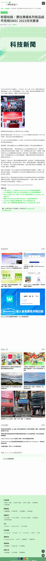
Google (7, 526)
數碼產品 (6, 509)
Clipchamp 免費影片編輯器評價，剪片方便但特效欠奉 (19, 200)
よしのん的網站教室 (8, 458)
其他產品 (30, 511)
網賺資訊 (25, 539)
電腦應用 (7, 546)
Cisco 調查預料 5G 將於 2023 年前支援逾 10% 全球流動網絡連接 (22, 192)
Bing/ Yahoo (15, 526)
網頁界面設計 (8, 519)
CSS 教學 (7, 517)
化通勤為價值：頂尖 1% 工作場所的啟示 (11, 446)
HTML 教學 (16, 517)
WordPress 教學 (26, 517)
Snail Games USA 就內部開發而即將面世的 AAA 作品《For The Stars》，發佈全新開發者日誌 (22, 442)
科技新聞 (7, 8)
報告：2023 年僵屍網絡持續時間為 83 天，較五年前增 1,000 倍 (21, 203)
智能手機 (15, 511)
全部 (42, 249)
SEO (5, 524)
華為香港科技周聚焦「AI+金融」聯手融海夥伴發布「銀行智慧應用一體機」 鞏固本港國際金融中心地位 (23, 430)
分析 (39, 533)
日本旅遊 (15, 552)
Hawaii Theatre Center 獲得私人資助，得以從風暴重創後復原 (17, 438)
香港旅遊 (7, 552)
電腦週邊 (7, 511)
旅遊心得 (6, 550)
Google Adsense (9, 539)
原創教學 (6, 543)
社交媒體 (6, 530)
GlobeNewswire (6, 210)
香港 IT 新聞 (17, 502)
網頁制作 (6, 515)
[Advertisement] (23, 75)
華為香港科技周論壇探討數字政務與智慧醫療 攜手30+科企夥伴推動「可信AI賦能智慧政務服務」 (22, 434)
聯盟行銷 (32, 539)
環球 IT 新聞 (8, 502)
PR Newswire (29, 208)
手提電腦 (22, 511)
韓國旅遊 (22, 552)
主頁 (2, 8)
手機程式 (22, 546)
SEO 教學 (24, 526)
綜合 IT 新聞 (4, 12)
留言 (16, 24)
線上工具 (15, 546)
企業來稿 (7, 504)
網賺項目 (6, 537)
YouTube (26, 533)
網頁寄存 (36, 517)
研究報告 (35, 502)
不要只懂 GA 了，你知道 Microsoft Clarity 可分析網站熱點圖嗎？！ (22, 190)
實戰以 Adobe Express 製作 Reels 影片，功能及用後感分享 (20, 198)
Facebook (7, 533)
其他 (33, 533)
